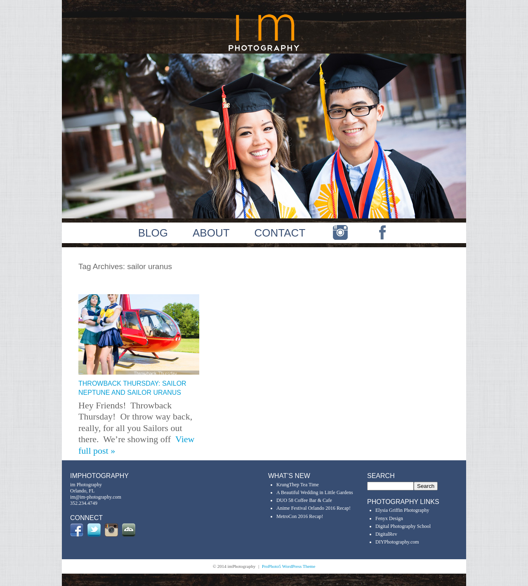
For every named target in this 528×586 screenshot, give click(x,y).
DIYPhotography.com (397, 542)
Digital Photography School (403, 526)
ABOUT (211, 232)
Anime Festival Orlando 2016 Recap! (313, 508)
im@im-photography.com (95, 497)
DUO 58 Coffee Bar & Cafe (304, 500)
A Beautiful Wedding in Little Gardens (314, 492)
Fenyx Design (389, 518)
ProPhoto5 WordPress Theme (289, 566)
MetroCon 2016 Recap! (299, 516)
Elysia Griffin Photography (402, 510)
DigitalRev (386, 534)
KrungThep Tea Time (297, 485)
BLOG (153, 232)
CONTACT (280, 232)
